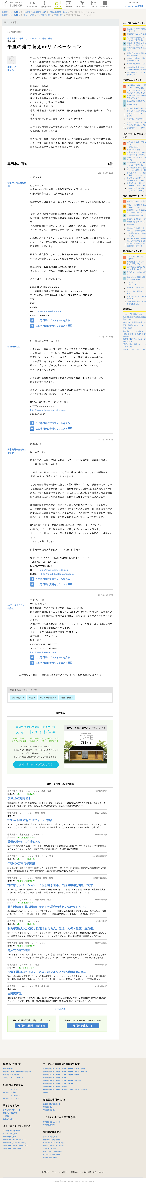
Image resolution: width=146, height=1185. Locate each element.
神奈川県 (84, 1071)
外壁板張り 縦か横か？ (135, 119)
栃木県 (51, 1071)
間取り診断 (127, 328)
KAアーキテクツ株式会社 (16, 607)
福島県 (83, 1068)
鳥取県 (45, 1083)
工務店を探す (47, 1107)
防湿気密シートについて (136, 128)
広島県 (64, 1083)
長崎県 (58, 1089)
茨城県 (45, 1071)
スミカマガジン (8, 1119)
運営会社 (75, 1172)
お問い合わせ (98, 1172)
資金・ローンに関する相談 (52, 1151)
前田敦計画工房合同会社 (16, 184)
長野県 (76, 1074)
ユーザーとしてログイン (11, 1095)
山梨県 (70, 1074)
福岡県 (45, 1089)
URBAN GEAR (14, 346)
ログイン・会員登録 (134, 6)
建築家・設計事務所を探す (52, 1104)
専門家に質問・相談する (31, 1025)
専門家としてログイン (11, 1098)
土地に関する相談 (49, 1148)
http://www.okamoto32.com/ (54, 570)
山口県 (10, 70)
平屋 (22, 39)
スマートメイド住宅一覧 (11, 1131)
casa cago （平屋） (10, 1137)
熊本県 (64, 1089)
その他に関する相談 (50, 1157)
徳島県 (45, 1086)
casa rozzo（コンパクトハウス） (15, 1142)
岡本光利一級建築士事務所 (16, 451)
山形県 (76, 1068)
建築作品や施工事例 (10, 1113)
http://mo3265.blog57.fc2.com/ (57, 574)
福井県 (64, 1074)
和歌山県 (77, 1080)
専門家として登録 (9, 1092)
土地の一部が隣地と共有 (132, 314)
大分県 (70, 1089)
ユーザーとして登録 (10, 1089)
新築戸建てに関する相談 (51, 1139)
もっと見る (60, 1008)
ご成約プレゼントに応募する (13, 1077)
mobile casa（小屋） (10, 1134)
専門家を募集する (83, 1025)
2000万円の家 (132, 105)
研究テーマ (131, 225)
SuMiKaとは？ (8, 1068)
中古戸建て (12, 39)
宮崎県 (76, 1089)
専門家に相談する (52, 1132)
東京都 (76, 1071)
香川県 (51, 1086)
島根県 (51, 1083)
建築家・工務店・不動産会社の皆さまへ (17, 1071)
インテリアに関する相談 (51, 1154)
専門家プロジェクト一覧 (51, 1122)
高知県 (64, 1086)
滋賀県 (45, 1080)
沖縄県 (45, 1092)
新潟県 (45, 1074)
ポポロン (11, 66)
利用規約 (45, 1172)
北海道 (45, 1068)
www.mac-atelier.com (49, 311)
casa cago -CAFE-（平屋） (13, 1148)
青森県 (51, 1068)
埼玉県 (64, 1071)
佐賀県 (51, 1089)
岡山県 (58, 1083)
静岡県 (51, 1077)
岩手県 (58, 1068)
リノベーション (33, 39)
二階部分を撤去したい (135, 216)
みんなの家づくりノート (11, 1110)
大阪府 (58, 1080)
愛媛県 (58, 1086)
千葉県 (70, 1071)
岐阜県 (45, 1077)
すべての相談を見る (50, 1137)
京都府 (51, 1080)
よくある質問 (85, 1172)
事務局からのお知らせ (11, 1074)
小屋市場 (6, 1116)
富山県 (51, 1074)
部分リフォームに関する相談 (53, 1145)
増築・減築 (47, 39)
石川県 (58, 1074)
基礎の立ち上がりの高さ (136, 288)
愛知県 (58, 1077)
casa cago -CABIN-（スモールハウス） (17, 1145)
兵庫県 (64, 1080)
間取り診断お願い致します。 (134, 325)
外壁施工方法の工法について (134, 349)
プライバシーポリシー (60, 1172)
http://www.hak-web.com (43, 652)
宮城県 (64, 1068)
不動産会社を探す (49, 1110)
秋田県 (70, 1068)
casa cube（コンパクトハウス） (14, 1139)
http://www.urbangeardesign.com (48, 410)
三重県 (64, 1077)
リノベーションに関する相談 (53, 1142)
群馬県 (58, 1071)
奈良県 (70, 1080)
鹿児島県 (84, 1089)
